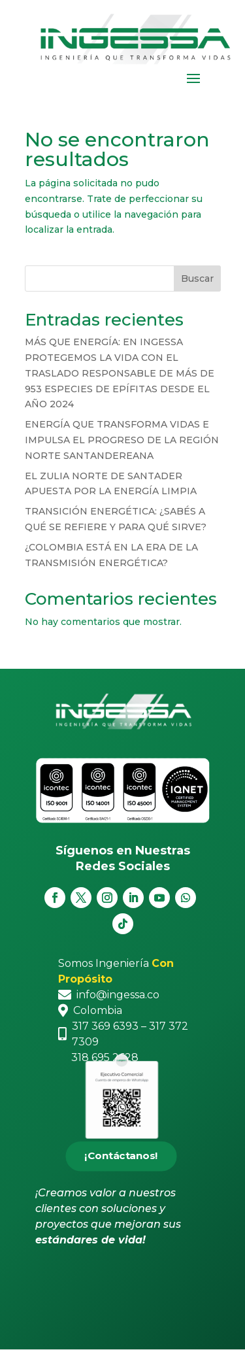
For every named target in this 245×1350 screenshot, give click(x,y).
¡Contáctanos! (120, 1156)
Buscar (197, 278)
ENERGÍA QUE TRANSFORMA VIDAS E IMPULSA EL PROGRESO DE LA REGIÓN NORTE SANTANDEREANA (122, 440)
